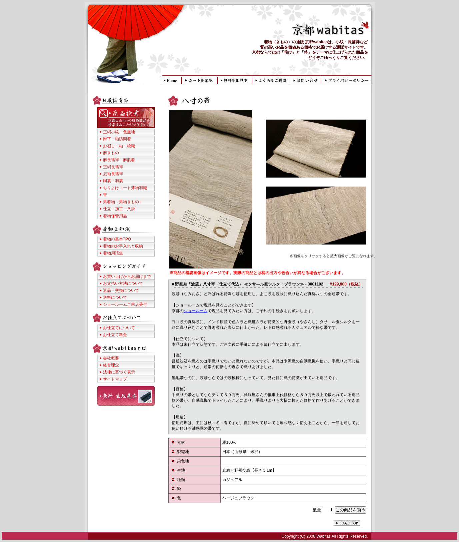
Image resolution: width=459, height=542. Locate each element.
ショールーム (196, 310)
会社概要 (111, 358)
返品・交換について (121, 290)
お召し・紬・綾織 (119, 146)
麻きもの (111, 153)
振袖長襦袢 (113, 174)
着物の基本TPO (117, 239)
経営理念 (111, 365)
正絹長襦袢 (113, 167)
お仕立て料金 (115, 334)
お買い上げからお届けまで (127, 276)
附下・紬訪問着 (117, 139)
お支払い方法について (123, 283)
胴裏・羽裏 (113, 181)
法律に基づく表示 (119, 372)
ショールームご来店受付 (125, 304)
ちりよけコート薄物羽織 (125, 188)
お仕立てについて (119, 327)
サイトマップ (115, 379)
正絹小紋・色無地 (119, 132)
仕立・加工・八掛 (119, 209)
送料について (115, 297)
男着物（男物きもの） (123, 202)
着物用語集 (113, 253)
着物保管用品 (115, 216)
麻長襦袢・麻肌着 (119, 160)
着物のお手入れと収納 (123, 246)
